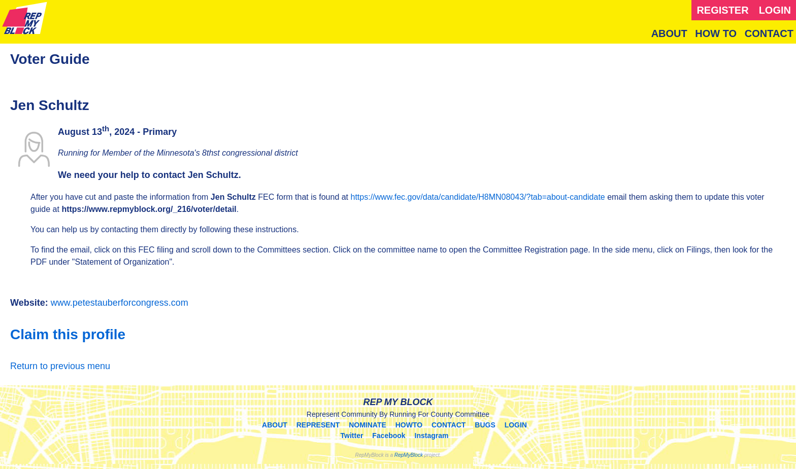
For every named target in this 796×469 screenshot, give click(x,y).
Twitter (352, 435)
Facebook (388, 435)
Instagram (432, 435)
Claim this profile (67, 334)
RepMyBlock (408, 455)
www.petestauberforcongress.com (119, 303)
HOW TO (716, 33)
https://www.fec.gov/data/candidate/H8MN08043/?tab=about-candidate (478, 197)
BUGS (485, 425)
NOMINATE (367, 425)
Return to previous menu (60, 366)
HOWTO (408, 425)
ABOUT (669, 33)
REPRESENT (318, 425)
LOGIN (775, 10)
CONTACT (769, 33)
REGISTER (722, 10)
